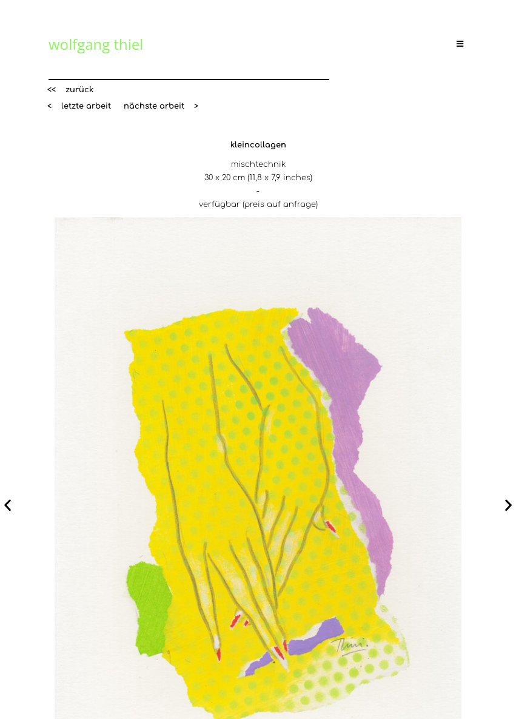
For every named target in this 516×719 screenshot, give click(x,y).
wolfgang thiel (96, 44)
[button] (79, 106)
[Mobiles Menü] (462, 44)
